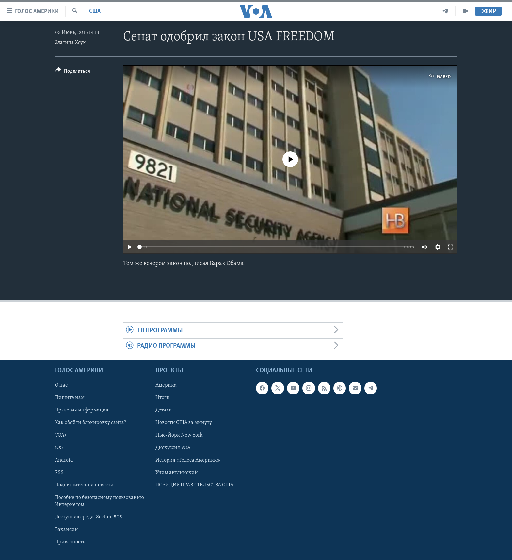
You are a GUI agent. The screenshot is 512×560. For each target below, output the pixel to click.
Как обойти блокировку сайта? (90, 422)
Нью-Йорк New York (178, 435)
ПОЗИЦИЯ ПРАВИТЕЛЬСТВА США (194, 484)
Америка (166, 385)
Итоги (162, 397)
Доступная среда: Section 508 (88, 517)
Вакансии (66, 529)
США (95, 11)
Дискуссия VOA (172, 447)
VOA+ (61, 435)
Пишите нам (70, 397)
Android (64, 460)
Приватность (70, 542)
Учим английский (176, 472)
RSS (59, 472)
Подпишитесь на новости (84, 484)
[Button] (72, 72)
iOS (59, 447)
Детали (163, 410)
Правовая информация (81, 410)
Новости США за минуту (183, 422)
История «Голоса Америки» (187, 460)
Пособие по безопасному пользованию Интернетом (99, 501)
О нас (61, 385)
